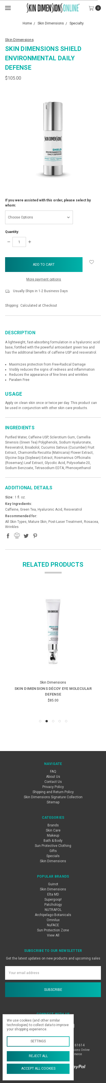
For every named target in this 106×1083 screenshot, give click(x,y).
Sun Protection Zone (53, 930)
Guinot (53, 884)
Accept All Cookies (38, 1068)
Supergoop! (53, 900)
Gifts (53, 851)
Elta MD (53, 894)
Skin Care (53, 830)
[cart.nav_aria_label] (96, 8)
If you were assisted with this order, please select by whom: (48, 202)
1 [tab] (40, 721)
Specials (53, 856)
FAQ (53, 771)
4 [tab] (60, 721)
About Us (53, 777)
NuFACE (53, 925)
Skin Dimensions (53, 861)
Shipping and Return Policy (53, 792)
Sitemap (53, 802)
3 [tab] (53, 721)
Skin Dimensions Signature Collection (53, 797)
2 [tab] (47, 721)
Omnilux (53, 920)
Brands (53, 825)
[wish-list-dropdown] (92, 262)
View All (53, 935)
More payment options (43, 279)
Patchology (53, 905)
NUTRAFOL (53, 910)
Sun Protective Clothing (53, 846)
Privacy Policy (53, 787)
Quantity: (12, 232)
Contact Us (53, 782)
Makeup (53, 835)
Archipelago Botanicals (53, 915)
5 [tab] (66, 721)
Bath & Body (53, 841)
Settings (38, 1041)
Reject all (38, 1056)
